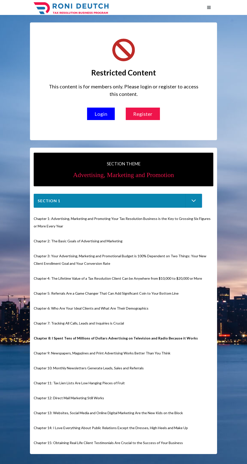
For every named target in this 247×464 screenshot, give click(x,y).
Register (142, 114)
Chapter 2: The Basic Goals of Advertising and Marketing (78, 241)
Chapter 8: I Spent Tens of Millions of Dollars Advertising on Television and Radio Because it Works (116, 338)
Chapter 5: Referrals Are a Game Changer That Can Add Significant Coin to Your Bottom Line (106, 293)
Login (101, 114)
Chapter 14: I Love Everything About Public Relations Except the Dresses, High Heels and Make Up (111, 428)
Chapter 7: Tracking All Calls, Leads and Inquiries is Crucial (79, 323)
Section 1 (49, 200)
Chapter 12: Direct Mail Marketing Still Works (69, 398)
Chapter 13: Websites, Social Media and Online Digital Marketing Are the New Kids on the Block (108, 413)
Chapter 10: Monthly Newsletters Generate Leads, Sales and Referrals (89, 368)
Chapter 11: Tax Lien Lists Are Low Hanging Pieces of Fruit (79, 383)
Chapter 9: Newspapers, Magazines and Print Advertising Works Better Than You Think (102, 353)
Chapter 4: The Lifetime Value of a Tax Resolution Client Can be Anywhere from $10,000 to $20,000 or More (118, 278)
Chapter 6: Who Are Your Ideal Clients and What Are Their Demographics (91, 308)
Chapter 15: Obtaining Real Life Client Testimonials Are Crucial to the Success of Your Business (108, 443)
